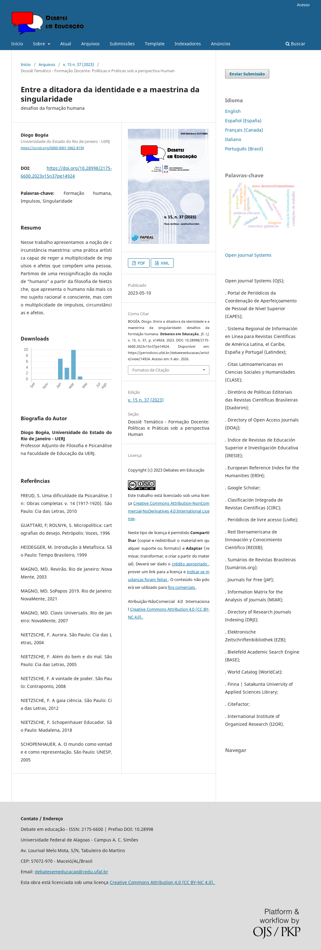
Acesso (303, 5)
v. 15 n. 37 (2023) (78, 64)
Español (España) (243, 121)
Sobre (39, 44)
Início (17, 44)
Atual (65, 44)
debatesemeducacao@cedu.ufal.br (71, 872)
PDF (141, 263)
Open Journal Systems (248, 255)
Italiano (233, 139)
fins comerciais (182, 587)
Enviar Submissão (247, 74)
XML (164, 263)
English (233, 111)
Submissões (122, 44)
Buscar (295, 44)
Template (155, 44)
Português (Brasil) (244, 149)
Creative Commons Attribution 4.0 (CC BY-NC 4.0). (162, 882)
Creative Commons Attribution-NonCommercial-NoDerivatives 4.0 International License (168, 511)
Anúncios (220, 44)
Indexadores (188, 44)
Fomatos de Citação (150, 370)
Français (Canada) (244, 130)
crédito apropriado (190, 564)
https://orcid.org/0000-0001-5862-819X (52, 148)
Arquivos (90, 44)
